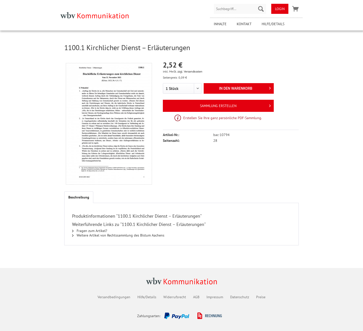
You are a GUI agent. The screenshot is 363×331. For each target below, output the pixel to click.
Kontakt (244, 24)
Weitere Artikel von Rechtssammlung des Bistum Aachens (118, 235)
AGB (196, 297)
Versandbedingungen (114, 297)
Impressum (214, 297)
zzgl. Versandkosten (189, 71)
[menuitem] (240, 9)
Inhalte (220, 24)
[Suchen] (261, 9)
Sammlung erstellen (235, 105)
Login (280, 9)
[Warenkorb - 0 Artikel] (295, 9)
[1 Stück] (182, 88)
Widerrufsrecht (174, 297)
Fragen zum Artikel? (89, 230)
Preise (260, 297)
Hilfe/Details (273, 24)
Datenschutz (239, 297)
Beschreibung (78, 197)
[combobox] (240, 9)
